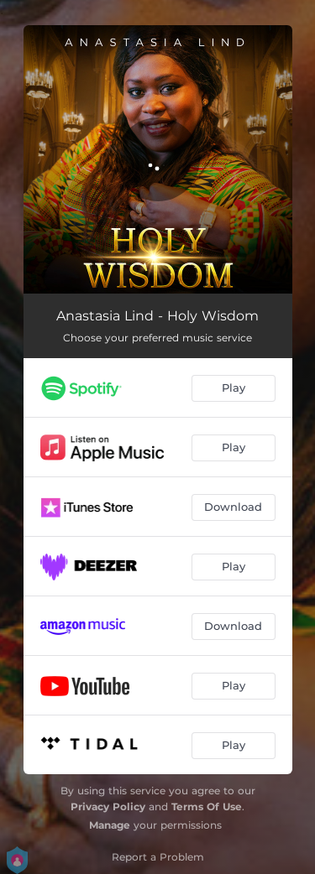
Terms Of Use (206, 806)
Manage (109, 825)
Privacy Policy (108, 806)
